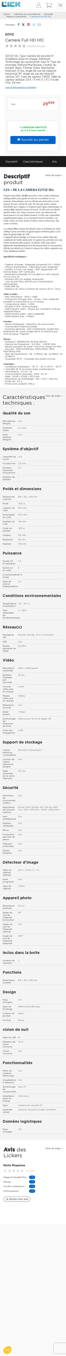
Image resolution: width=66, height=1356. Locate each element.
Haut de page (53, 175)
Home (7, 14)
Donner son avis (36, 46)
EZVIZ (9, 34)
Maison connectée (16, 17)
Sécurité (48, 14)
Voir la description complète (20, 87)
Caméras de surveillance (27, 14)
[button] (7, 1350)
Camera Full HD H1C (41, 17)
